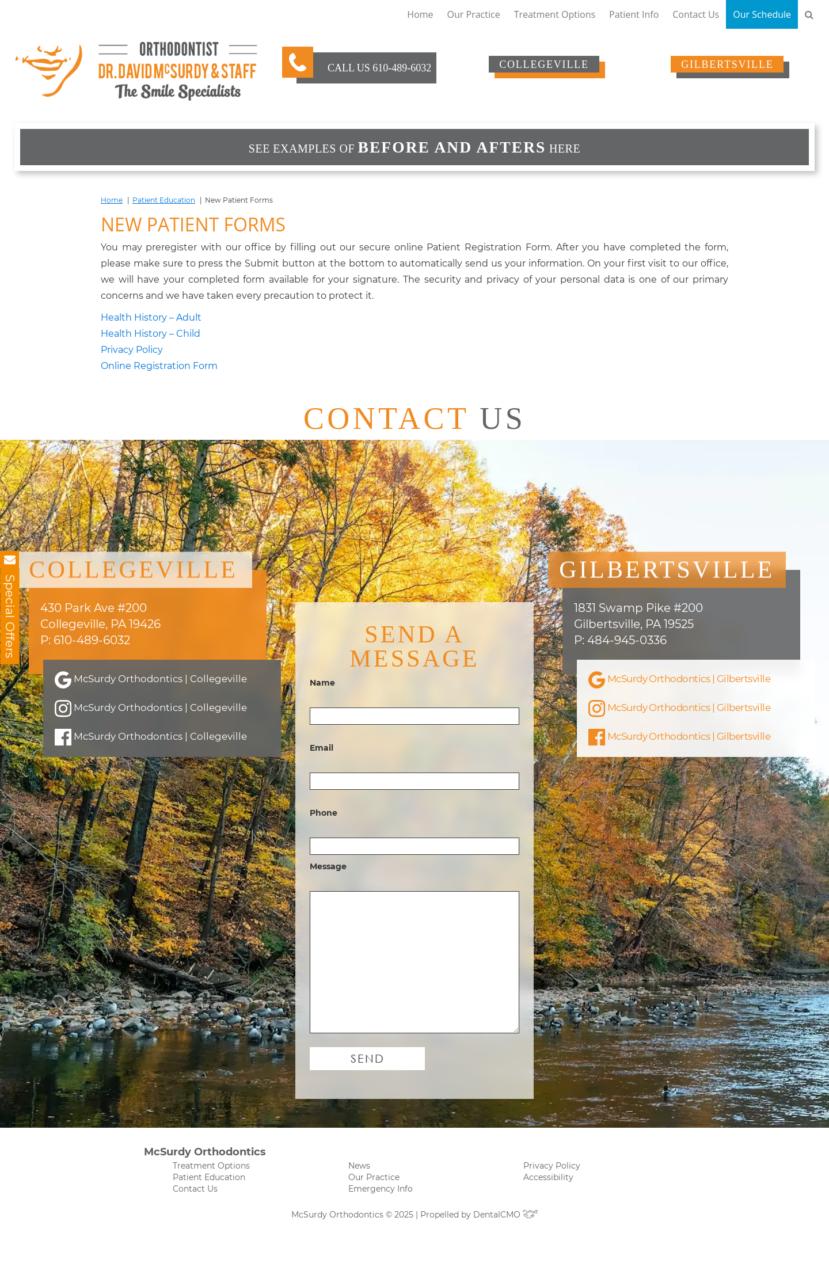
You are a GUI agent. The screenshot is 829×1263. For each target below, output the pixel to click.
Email (321, 776)
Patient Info (634, 14)
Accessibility (548, 1205)
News (359, 1194)
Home (420, 14)
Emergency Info (380, 1217)
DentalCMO (505, 1243)
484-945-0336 (627, 626)
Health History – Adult (151, 317)
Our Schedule (762, 14)
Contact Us (695, 14)
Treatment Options (554, 14)
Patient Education (163, 200)
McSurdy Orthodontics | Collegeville (135, 674)
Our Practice (473, 14)
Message (328, 895)
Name (322, 711)
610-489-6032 (401, 68)
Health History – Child (150, 333)
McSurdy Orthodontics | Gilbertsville (664, 674)
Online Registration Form (159, 365)
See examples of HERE (414, 147)
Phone (323, 841)
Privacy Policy (132, 349)
